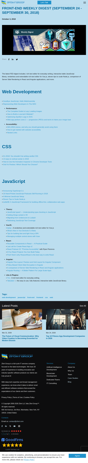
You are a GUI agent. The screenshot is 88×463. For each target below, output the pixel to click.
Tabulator (10, 281)
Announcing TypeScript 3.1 (13, 191)
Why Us (71, 371)
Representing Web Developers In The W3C (19, 104)
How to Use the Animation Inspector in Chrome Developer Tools (27, 162)
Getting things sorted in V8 (17, 215)
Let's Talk (44, 3)
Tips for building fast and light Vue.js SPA (22, 233)
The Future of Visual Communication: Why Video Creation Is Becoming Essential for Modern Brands (20, 338)
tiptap (9, 228)
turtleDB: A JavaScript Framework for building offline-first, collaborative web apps (34, 202)
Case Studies (73, 378)
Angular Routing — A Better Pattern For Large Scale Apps (29, 271)
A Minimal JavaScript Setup (13, 196)
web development (9, 297)
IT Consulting (52, 383)
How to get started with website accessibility (24, 130)
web (51, 297)
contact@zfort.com (16, 421)
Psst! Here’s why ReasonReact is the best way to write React (30, 255)
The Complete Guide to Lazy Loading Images (24, 111)
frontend (39, 297)
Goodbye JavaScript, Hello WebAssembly (19, 101)
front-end (30, 297)
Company (71, 363)
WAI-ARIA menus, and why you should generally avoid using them (32, 127)
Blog (69, 382)
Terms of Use (17, 397)
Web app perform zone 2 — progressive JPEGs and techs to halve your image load (39, 120)
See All (83, 306)
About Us (71, 367)
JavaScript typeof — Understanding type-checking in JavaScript (31, 212)
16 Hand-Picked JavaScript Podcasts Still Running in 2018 (25, 194)
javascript (21, 297)
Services (50, 363)
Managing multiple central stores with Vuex (23, 236)
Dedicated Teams (53, 380)
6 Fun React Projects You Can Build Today (23, 252)
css (46, 297)
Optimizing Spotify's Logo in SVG (20, 117)
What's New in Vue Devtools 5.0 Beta (21, 231)
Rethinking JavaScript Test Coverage (21, 221)
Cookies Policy (29, 397)
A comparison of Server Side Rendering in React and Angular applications (35, 268)
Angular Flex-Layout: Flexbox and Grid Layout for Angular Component (33, 262)
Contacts (5, 418)
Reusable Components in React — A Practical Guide (27, 244)
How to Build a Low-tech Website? (20, 114)
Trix (8, 278)
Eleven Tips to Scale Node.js (14, 199)
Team (70, 374)
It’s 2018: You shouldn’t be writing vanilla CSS (20, 156)
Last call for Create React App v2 (19, 246)
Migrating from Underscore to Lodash (21, 218)
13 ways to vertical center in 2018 (16, 159)
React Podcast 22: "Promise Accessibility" (23, 249)
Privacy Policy (29, 460)
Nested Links (12, 133)
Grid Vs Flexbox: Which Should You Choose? (20, 164)
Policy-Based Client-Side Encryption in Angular (25, 265)
